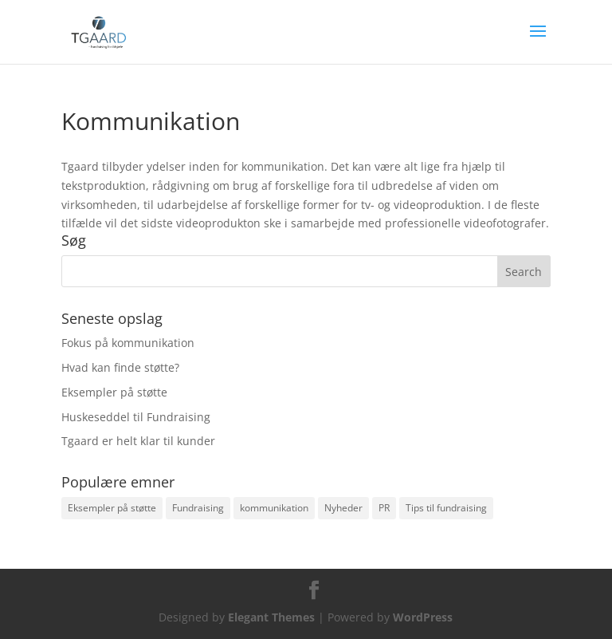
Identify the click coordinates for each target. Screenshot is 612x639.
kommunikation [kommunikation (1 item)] (274, 508)
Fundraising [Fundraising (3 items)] (198, 508)
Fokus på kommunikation (127, 342)
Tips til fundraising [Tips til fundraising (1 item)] (446, 508)
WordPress (423, 617)
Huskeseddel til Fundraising (135, 416)
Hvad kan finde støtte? (120, 367)
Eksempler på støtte (114, 392)
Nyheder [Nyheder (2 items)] (343, 508)
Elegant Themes (271, 617)
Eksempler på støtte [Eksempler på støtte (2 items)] (112, 508)
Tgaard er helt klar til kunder (138, 440)
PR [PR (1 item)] (384, 508)
